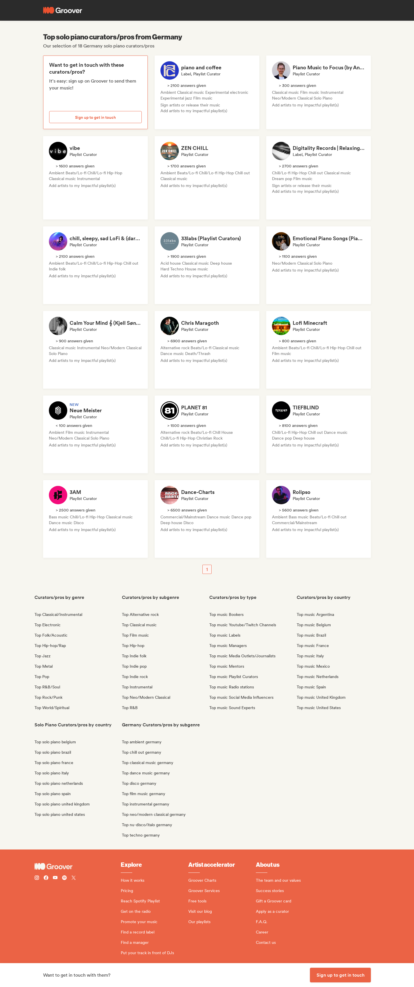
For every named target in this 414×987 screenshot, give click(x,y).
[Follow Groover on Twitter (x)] (73, 878)
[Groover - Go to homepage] (77, 866)
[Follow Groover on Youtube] (55, 878)
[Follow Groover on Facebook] (46, 878)
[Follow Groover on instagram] (36, 878)
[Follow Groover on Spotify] (64, 878)
